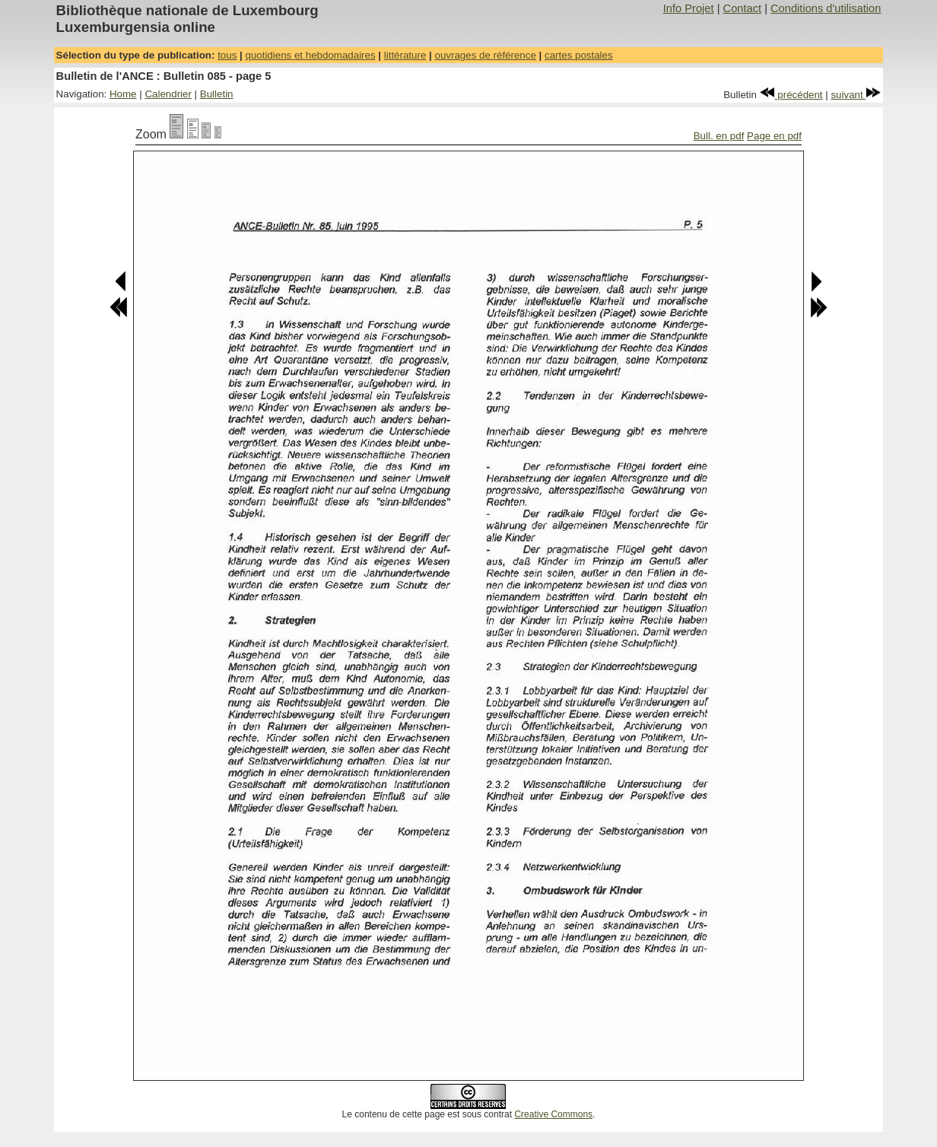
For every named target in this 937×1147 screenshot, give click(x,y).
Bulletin (216, 94)
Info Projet (688, 8)
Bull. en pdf (719, 135)
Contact (742, 8)
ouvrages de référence (484, 55)
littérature (405, 55)
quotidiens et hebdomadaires (310, 55)
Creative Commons (553, 1114)
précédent (791, 94)
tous (227, 55)
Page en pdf (774, 135)
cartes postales (579, 55)
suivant (856, 94)
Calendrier (168, 94)
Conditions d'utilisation (825, 8)
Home (123, 94)
